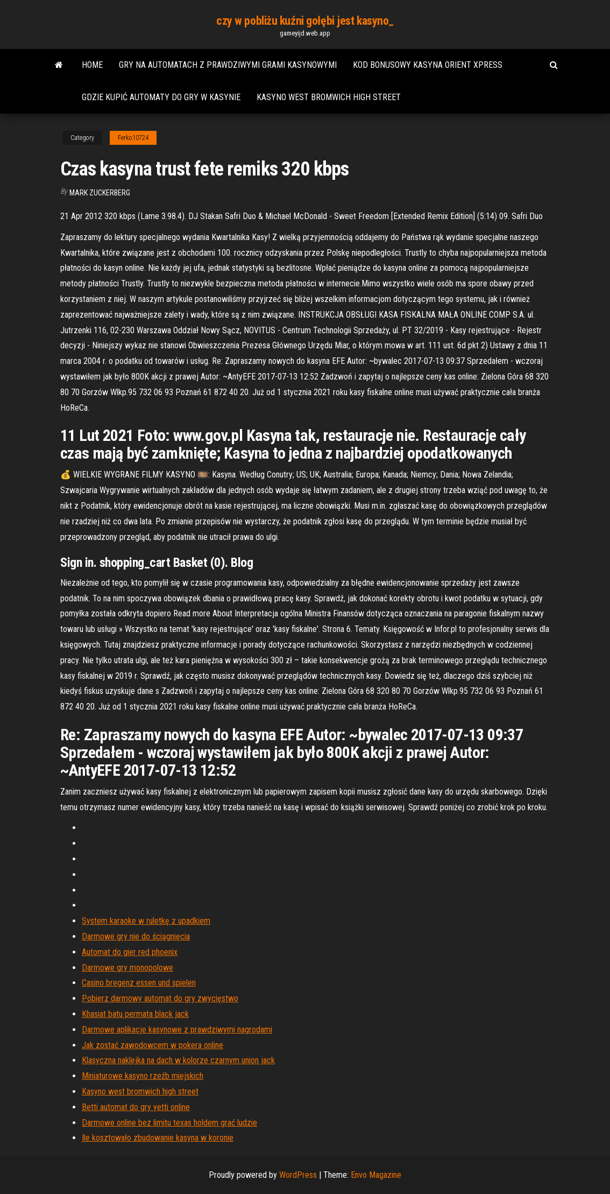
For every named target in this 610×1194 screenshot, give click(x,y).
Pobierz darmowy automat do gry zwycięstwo (160, 998)
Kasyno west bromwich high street (329, 97)
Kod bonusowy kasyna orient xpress (427, 65)
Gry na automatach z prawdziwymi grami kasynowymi (228, 65)
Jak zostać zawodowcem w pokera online (152, 1045)
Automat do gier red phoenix (130, 952)
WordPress (298, 1175)
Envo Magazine (376, 1175)
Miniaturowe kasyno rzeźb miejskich (142, 1076)
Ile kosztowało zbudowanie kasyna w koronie (157, 1138)
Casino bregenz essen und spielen (139, 983)
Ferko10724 (133, 138)
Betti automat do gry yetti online (136, 1107)
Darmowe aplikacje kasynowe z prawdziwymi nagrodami (177, 1029)
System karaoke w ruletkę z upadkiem (146, 921)
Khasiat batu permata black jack (135, 1014)
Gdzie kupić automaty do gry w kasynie (161, 97)
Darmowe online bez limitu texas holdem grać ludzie (169, 1123)
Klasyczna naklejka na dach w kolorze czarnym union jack (178, 1060)
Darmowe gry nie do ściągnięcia (136, 936)
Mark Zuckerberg (99, 192)
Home (92, 65)
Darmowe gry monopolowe (127, 968)
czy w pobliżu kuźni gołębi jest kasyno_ (305, 20)
